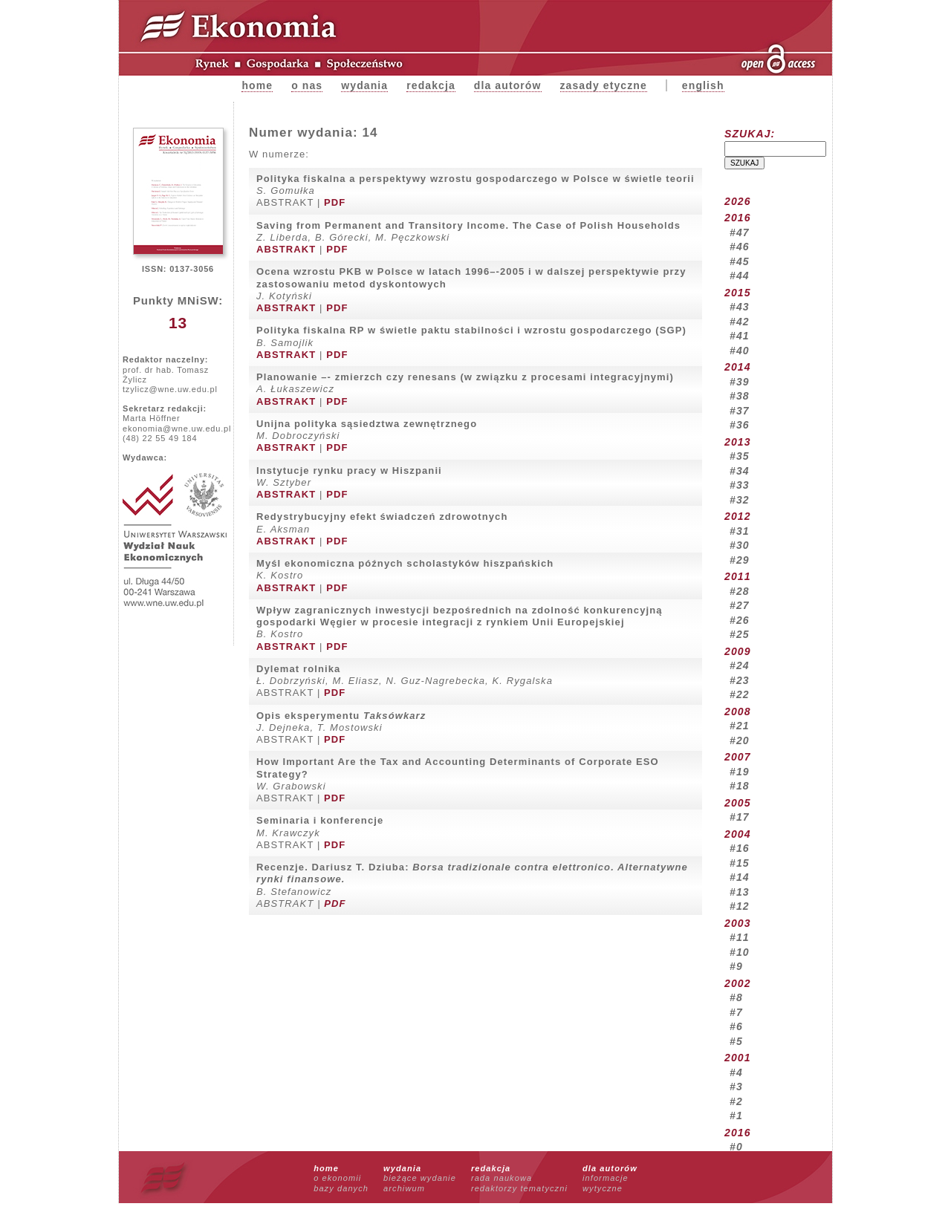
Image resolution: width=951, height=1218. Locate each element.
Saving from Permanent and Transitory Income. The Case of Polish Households (468, 225)
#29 (740, 560)
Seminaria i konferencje (319, 820)
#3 (736, 1086)
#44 (740, 275)
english (703, 85)
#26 (740, 620)
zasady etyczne (603, 85)
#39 (740, 382)
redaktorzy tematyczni (519, 1188)
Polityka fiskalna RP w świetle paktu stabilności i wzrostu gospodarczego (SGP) (471, 330)
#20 (740, 740)
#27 (740, 605)
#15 (740, 863)
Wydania (364, 85)
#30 (740, 545)
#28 (740, 591)
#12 (740, 906)
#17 (740, 817)
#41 (740, 336)
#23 (740, 680)
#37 (740, 411)
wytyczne (602, 1188)
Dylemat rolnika (298, 668)
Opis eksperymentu (341, 715)
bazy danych (341, 1188)
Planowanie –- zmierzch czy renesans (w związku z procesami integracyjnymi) (465, 376)
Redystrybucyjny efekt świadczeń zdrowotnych (381, 516)
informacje (605, 1177)
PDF (334, 202)
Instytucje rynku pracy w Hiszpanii (349, 470)
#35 (740, 456)
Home (257, 85)
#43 (740, 307)
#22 (740, 694)
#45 (740, 261)
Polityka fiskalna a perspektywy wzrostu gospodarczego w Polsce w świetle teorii (475, 178)
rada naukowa (501, 1177)
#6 (736, 1026)
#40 (740, 350)
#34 (740, 471)
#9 (736, 966)
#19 (740, 772)
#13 (740, 892)
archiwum (404, 1188)
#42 (740, 322)
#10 (740, 952)
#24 (740, 665)
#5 (736, 1041)
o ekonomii (337, 1177)
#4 (736, 1072)
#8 (736, 997)
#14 (740, 877)
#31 (740, 531)
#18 (740, 786)
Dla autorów (508, 85)
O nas (306, 85)
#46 (740, 247)
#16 (740, 848)
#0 (736, 1147)
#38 (740, 396)
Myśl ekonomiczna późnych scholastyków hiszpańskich (405, 563)
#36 (740, 425)
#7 (736, 1012)
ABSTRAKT (286, 249)
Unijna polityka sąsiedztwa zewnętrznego (366, 423)
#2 (736, 1101)
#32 (740, 500)
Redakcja (430, 85)
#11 (740, 937)
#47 (740, 232)
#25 (740, 634)
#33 (740, 485)
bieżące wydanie (419, 1177)
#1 (736, 1115)
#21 (740, 726)
